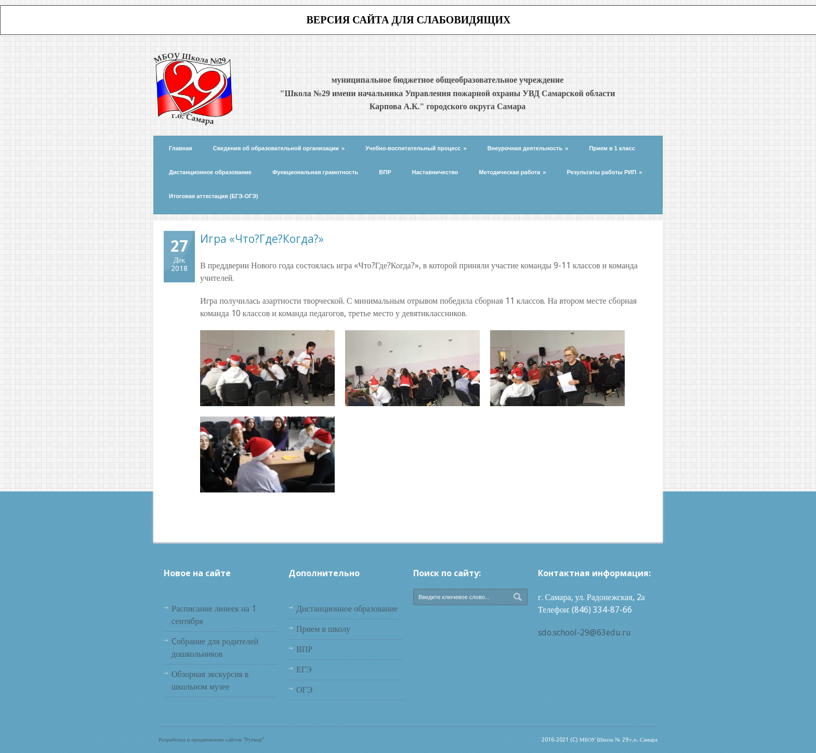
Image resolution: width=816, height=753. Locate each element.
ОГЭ (304, 690)
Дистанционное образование (210, 172)
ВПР (385, 172)
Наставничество (435, 172)
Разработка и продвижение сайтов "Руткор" (211, 739)
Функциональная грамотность (315, 172)
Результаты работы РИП (604, 172)
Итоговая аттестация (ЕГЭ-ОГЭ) (213, 196)
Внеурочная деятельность (528, 148)
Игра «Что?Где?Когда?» (262, 238)
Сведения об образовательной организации (279, 148)
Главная (180, 148)
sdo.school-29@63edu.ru (584, 633)
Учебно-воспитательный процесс (416, 148)
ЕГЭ (304, 669)
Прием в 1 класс (612, 148)
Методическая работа (512, 172)
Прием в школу (323, 629)
